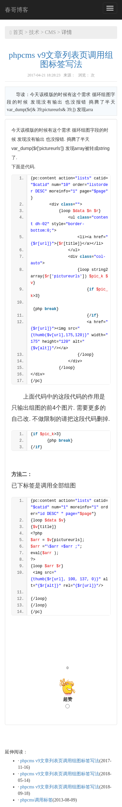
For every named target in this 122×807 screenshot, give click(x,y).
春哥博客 (16, 10)
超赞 (67, 702)
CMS (50, 32)
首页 (18, 32)
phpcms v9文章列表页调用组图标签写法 (61, 59)
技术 (34, 32)
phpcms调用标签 (36, 800)
